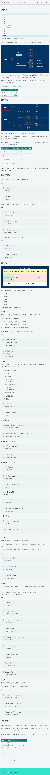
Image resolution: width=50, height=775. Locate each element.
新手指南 (23, 2)
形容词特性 (4, 15)
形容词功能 (4, 17)
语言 (29, 2)
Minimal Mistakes (15, 772)
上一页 (13, 763)
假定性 (4, 33)
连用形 (4, 23)
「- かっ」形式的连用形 (7, 27)
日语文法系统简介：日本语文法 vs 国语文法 (14, 86)
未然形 (4, 21)
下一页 (37, 763)
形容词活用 (4, 19)
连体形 (4, 31)
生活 (33, 2)
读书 (38, 2)
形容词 (4, 10)
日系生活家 (6, 2)
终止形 (4, 29)
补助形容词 (4, 35)
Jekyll (11, 772)
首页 (18, 2)
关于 (42, 2)
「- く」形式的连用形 (7, 25)
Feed (4, 770)
